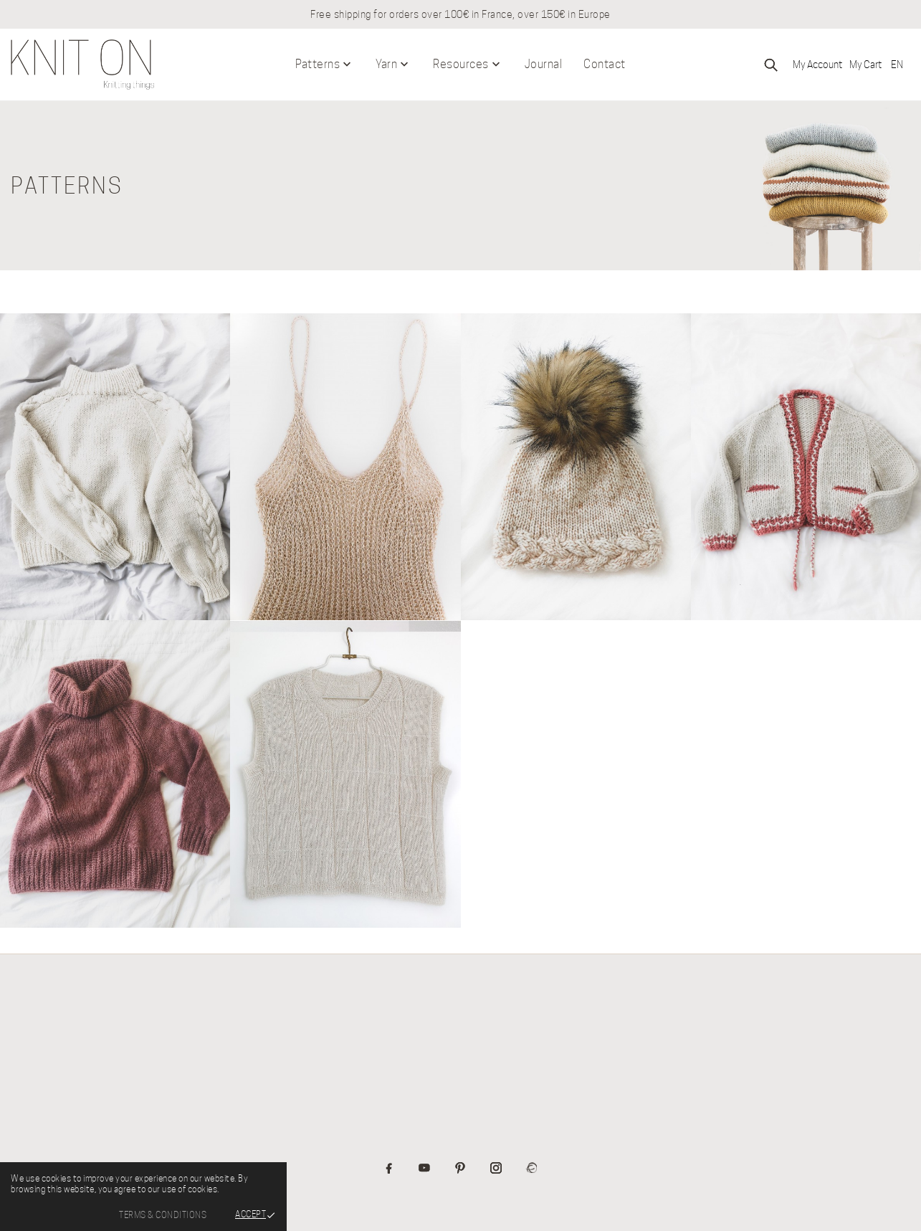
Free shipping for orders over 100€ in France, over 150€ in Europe (460, 14)
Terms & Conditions (162, 1214)
